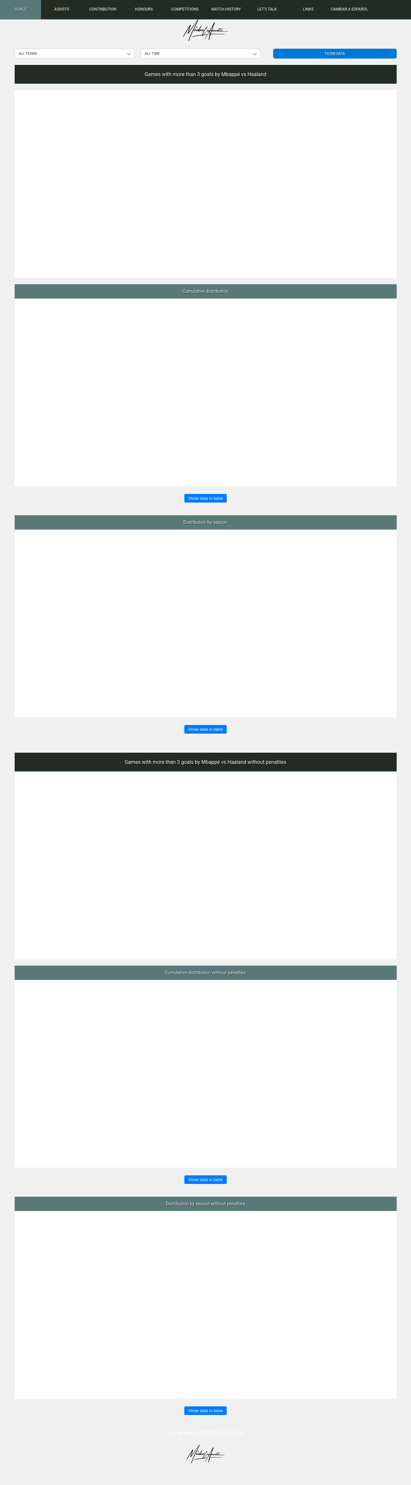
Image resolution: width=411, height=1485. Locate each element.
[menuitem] (20, 9)
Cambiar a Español (349, 9)
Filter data (335, 54)
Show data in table (205, 498)
